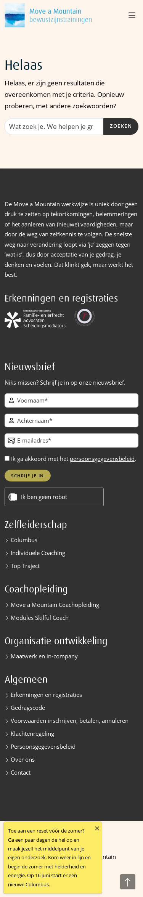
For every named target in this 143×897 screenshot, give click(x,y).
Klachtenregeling (32, 733)
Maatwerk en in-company (44, 656)
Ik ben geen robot (44, 497)
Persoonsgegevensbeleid (43, 746)
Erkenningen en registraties (46, 694)
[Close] (97, 828)
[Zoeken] (54, 126)
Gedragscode (28, 707)
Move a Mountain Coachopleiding (55, 604)
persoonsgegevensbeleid (102, 458)
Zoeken (121, 126)
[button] (132, 15)
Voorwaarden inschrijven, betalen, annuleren (70, 720)
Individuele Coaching (38, 553)
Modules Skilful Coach (40, 617)
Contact (21, 772)
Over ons (23, 759)
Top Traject (25, 566)
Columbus (24, 540)
